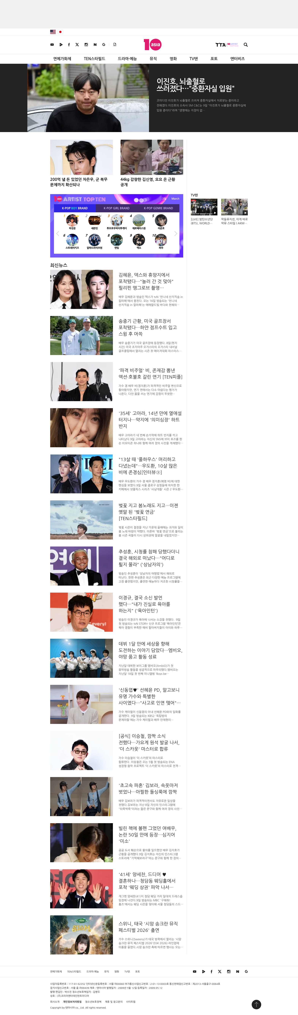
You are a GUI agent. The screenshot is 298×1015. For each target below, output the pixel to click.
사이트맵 (131, 1002)
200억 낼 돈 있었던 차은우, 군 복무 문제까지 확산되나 (79, 182)
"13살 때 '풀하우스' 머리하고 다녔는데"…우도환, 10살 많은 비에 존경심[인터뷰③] (148, 466)
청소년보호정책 (93, 1002)
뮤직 (153, 59)
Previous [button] (58, 233)
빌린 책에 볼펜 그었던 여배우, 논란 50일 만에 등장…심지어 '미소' (148, 834)
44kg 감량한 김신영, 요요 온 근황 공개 (147, 182)
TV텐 (193, 59)
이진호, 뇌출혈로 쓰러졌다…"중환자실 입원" (196, 85)
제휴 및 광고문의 (114, 1002)
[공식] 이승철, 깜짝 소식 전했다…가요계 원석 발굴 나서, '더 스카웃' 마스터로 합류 (149, 742)
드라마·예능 (127, 59)
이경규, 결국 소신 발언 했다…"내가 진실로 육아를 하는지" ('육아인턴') (144, 604)
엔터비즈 (238, 59)
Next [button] (175, 233)
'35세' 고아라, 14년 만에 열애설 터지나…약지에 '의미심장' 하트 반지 (150, 419)
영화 (173, 59)
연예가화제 (62, 59)
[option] (116, 233)
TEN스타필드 (94, 59)
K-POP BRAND (75, 208)
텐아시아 (70, 1007)
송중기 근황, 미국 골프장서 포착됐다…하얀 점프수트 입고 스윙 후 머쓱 (148, 327)
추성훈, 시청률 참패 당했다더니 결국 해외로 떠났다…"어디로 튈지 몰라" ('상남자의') (149, 558)
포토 (214, 59)
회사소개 (54, 1002)
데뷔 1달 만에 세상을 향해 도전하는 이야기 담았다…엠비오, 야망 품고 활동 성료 (151, 650)
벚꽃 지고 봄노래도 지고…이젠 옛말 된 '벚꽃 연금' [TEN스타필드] (148, 512)
